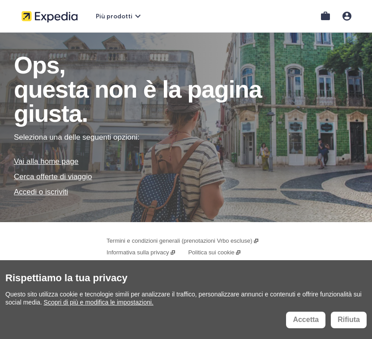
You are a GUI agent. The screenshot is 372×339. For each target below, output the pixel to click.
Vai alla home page (46, 161)
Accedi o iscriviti (41, 192)
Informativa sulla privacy (141, 252)
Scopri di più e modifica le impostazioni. (99, 302)
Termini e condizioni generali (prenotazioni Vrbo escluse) (183, 240)
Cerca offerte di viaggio (53, 176)
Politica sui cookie (214, 252)
